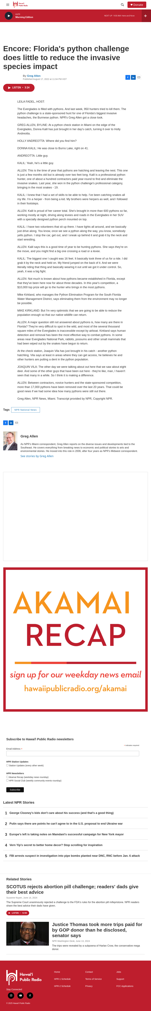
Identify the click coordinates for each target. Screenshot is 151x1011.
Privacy (88, 986)
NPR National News (26, 410)
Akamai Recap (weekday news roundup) (28, 777)
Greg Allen (33, 75)
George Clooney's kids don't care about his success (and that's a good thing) (61, 813)
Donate (138, 4)
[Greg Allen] (10, 440)
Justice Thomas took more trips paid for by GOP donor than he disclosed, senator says (97, 930)
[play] (8, 16)
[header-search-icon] (122, 4)
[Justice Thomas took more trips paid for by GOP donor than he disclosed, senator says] (27, 933)
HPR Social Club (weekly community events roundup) (34, 780)
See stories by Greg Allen (37, 456)
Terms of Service (93, 979)
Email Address (14, 748)
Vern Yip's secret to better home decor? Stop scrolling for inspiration (55, 845)
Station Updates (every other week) (26, 765)
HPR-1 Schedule (62, 979)
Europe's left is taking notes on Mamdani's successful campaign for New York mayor (66, 834)
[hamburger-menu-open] (8, 5)
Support (120, 979)
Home (57, 972)
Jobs (118, 972)
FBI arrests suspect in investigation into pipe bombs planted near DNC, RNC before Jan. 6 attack (74, 855)
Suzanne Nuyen (14, 897)
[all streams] (146, 15)
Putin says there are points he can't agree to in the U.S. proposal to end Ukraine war (66, 823)
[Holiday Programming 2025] (75, 516)
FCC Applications (124, 986)
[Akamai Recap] (75, 639)
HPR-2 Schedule (62, 986)
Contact (89, 972)
